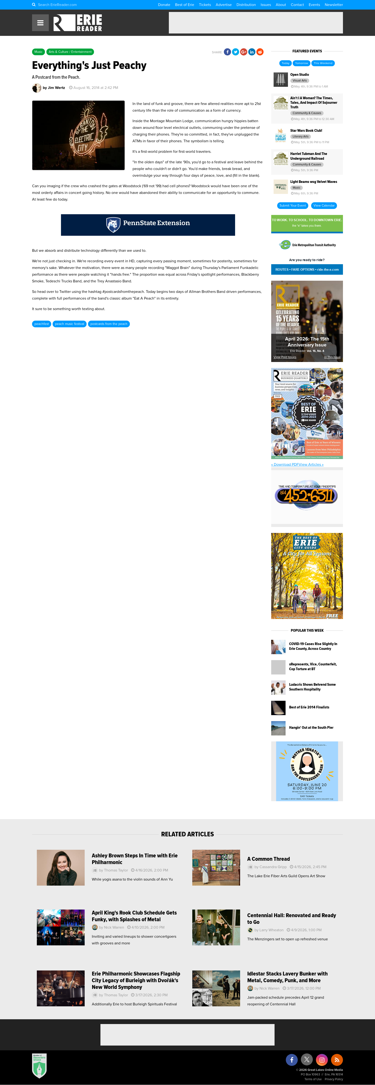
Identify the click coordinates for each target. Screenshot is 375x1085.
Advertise (224, 5)
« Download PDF (285, 464)
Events (314, 5)
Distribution (246, 5)
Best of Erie (184, 5)
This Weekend (323, 63)
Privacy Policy (334, 1079)
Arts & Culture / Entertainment (70, 52)
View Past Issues (285, 357)
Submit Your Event (293, 205)
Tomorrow (301, 63)
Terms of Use (313, 1079)
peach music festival (69, 324)
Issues (266, 5)
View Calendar (324, 205)
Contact (297, 5)
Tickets (205, 5)
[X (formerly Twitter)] (307, 1061)
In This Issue (332, 357)
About (281, 5)
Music (38, 52)
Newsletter (334, 5)
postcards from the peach (108, 324)
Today (285, 63)
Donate (164, 5)
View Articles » (311, 464)
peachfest (41, 324)
